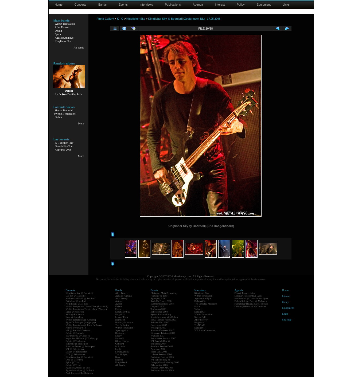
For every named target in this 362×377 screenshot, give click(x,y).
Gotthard (119, 343)
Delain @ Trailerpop (75, 341)
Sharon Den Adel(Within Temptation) (65, 112)
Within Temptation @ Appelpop (81, 319)
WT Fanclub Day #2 (160, 341)
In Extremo (120, 346)
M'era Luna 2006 (159, 351)
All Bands (120, 365)
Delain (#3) (199, 301)
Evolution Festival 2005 (162, 370)
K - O (120, 18)
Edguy (118, 335)
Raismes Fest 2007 (160, 322)
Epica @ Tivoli (73, 362)
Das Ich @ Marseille (76, 295)
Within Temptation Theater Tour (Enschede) (87, 306)
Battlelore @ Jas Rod (76, 301)
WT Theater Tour (64, 142)
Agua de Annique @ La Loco (80, 370)
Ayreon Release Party (161, 314)
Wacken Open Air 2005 (162, 367)
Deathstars (120, 333)
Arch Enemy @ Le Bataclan (79, 373)
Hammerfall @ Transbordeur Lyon (251, 298)
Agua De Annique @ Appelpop (81, 322)
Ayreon (118, 303)
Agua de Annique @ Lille (78, 367)
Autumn (119, 301)
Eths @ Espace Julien (245, 293)
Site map (286, 319)
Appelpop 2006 (158, 349)
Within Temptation (65, 23)
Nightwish (120, 319)
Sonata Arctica (122, 351)
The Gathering (122, 325)
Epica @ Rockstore (75, 311)
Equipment (264, 4)
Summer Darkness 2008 (162, 303)
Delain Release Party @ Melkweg (251, 301)
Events (123, 4)
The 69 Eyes (121, 354)
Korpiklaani (121, 362)
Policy (240, 4)
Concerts (80, 4)
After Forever (62, 27)
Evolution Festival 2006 (162, 357)
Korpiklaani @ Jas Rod (77, 303)
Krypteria (119, 314)
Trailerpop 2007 (158, 343)
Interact (220, 4)
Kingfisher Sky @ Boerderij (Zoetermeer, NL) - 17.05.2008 (184, 18)
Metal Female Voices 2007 (163, 319)
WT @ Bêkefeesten (75, 349)
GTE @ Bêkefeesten (75, 354)
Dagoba (119, 359)
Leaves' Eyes (121, 317)
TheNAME (199, 325)
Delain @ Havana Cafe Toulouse (250, 306)
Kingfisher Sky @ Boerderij (79, 293)
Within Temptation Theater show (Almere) (86, 309)
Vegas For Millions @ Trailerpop (82, 338)
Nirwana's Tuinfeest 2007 (163, 333)
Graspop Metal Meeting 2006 (165, 362)
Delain (58, 30)
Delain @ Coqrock (75, 333)
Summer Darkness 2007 (162, 330)
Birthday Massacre (124, 322)
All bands (78, 47)
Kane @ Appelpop (75, 317)
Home (59, 4)
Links (286, 4)
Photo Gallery (105, 18)
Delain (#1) (199, 327)
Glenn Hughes (122, 341)
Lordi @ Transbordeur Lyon (248, 295)
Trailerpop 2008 (158, 309)
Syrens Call (200, 317)
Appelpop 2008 (63, 149)
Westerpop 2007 (158, 327)
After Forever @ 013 (76, 327)
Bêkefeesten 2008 (159, 311)
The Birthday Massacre (205, 303)
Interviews (146, 4)
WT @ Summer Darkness (78, 330)
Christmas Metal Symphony (164, 293)
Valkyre (198, 309)
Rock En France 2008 (161, 301)
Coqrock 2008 (157, 306)
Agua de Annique (64, 37)
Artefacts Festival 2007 (162, 346)
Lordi (118, 349)
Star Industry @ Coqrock (78, 335)
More (81, 123)
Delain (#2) (199, 311)
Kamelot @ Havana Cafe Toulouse (251, 303)
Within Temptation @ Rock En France (84, 325)
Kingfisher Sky (63, 41)
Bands (102, 4)
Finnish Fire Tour (64, 146)
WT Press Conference (205, 330)
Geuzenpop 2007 (159, 325)
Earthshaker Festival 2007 (163, 338)
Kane (117, 357)
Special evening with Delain (164, 317)
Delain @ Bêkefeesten (76, 351)
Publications (173, 4)
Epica (58, 34)
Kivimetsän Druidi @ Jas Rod (80, 298)
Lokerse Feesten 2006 (161, 354)
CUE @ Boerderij (74, 359)
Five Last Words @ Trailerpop (80, 346)
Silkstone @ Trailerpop (77, 343)
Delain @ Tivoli (73, 365)
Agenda (198, 4)
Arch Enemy (121, 298)
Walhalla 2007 (158, 335)
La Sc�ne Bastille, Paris (68, 94)
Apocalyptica (121, 330)
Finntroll (119, 338)
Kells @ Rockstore (75, 314)
